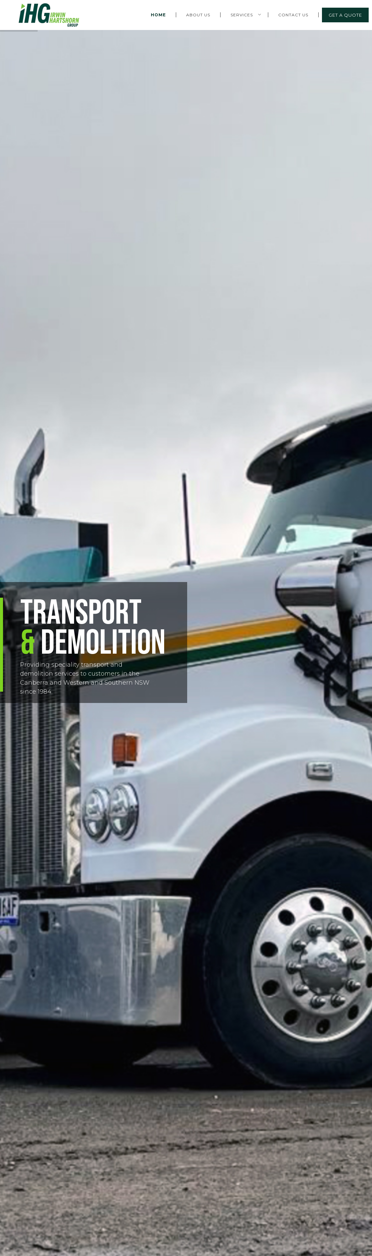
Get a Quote (345, 15)
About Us (198, 14)
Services (242, 14)
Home (158, 14)
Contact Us (293, 14)
